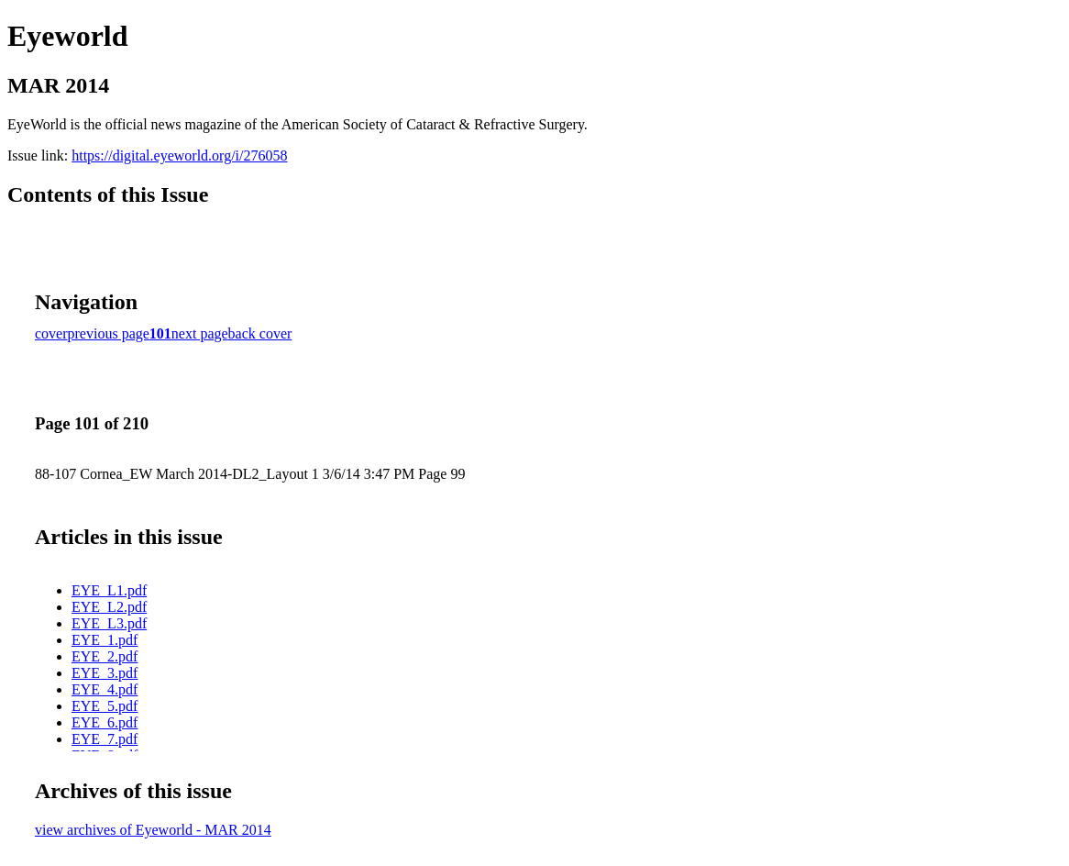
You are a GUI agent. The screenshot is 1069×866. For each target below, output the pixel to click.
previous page (108, 333)
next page (199, 333)
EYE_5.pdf (105, 706)
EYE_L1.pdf (109, 590)
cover (51, 333)
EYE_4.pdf (105, 689)
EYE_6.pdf (105, 722)
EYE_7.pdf (105, 739)
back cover (260, 333)
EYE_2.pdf (105, 656)
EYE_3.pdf (105, 673)
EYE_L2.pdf (109, 607)
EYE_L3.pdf (109, 623)
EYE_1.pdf (105, 640)
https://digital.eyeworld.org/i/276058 (179, 155)
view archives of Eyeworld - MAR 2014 (153, 830)
